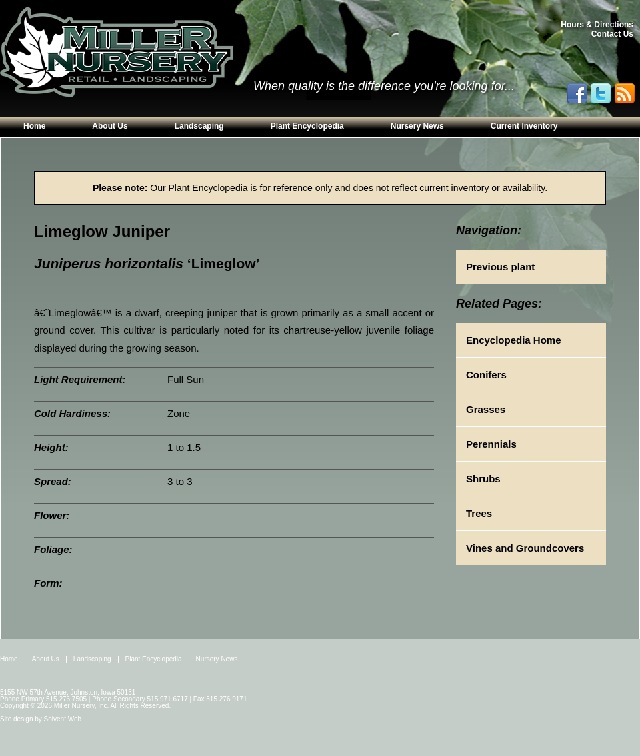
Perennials (491, 444)
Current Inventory (524, 126)
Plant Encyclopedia (307, 126)
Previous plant (500, 266)
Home (34, 126)
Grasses (485, 409)
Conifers (486, 374)
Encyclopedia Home (513, 340)
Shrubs (483, 478)
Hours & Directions (597, 24)
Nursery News (417, 126)
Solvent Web (63, 719)
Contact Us (612, 34)
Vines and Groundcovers (525, 548)
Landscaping (199, 126)
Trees (479, 513)
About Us (109, 126)
